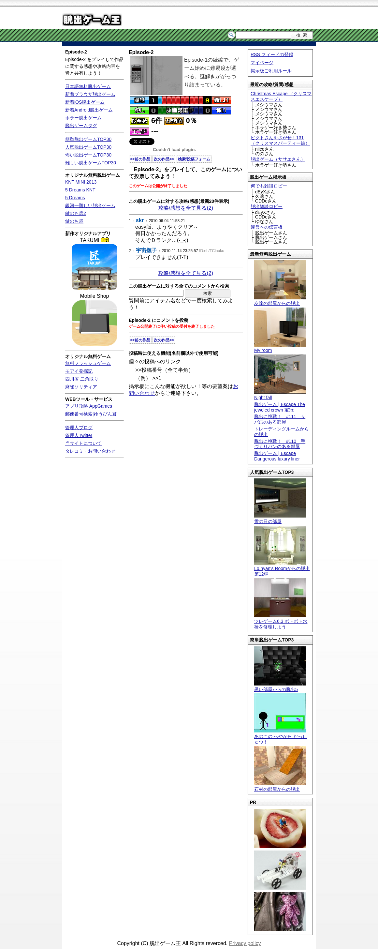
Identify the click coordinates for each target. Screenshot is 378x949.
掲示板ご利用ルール (271, 70)
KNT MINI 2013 (80, 182)
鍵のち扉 (74, 221)
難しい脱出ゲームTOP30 (90, 162)
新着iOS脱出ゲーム (85, 102)
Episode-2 (76, 51)
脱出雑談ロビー (267, 206)
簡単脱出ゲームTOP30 (88, 139)
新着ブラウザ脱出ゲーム (90, 94)
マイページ (262, 62)
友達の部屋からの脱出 (280, 300)
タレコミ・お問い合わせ (90, 451)
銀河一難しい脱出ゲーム (90, 205)
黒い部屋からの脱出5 (280, 686)
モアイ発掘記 (79, 371)
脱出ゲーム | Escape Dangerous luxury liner (277, 456)
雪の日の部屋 (280, 518)
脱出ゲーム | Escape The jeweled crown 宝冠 (279, 407)
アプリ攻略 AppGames (88, 406)
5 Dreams (75, 197)
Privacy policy (245, 943)
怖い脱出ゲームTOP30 (88, 155)
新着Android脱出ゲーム (89, 110)
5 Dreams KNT (80, 189)
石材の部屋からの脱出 (280, 786)
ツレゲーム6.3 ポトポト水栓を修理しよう (280, 621)
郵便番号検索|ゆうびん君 (91, 413)
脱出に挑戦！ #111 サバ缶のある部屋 (279, 419)
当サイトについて (83, 443)
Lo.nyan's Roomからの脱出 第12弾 (282, 569)
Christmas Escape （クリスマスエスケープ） (281, 96)
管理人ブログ (79, 427)
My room (280, 347)
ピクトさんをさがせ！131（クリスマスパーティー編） (280, 140)
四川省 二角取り (81, 379)
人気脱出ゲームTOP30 (88, 147)
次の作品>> (164, 159)
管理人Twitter (78, 435)
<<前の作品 (140, 159)
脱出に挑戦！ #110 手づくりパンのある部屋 (279, 444)
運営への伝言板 (267, 227)
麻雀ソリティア (81, 386)
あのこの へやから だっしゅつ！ (280, 736)
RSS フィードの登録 (272, 54)
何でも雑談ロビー (269, 185)
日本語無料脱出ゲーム (88, 86)
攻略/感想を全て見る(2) (185, 208)
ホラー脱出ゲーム (83, 117)
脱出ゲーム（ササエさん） (278, 159)
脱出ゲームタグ (81, 125)
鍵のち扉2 (75, 213)
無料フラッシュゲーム (88, 363)
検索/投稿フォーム (194, 159)
